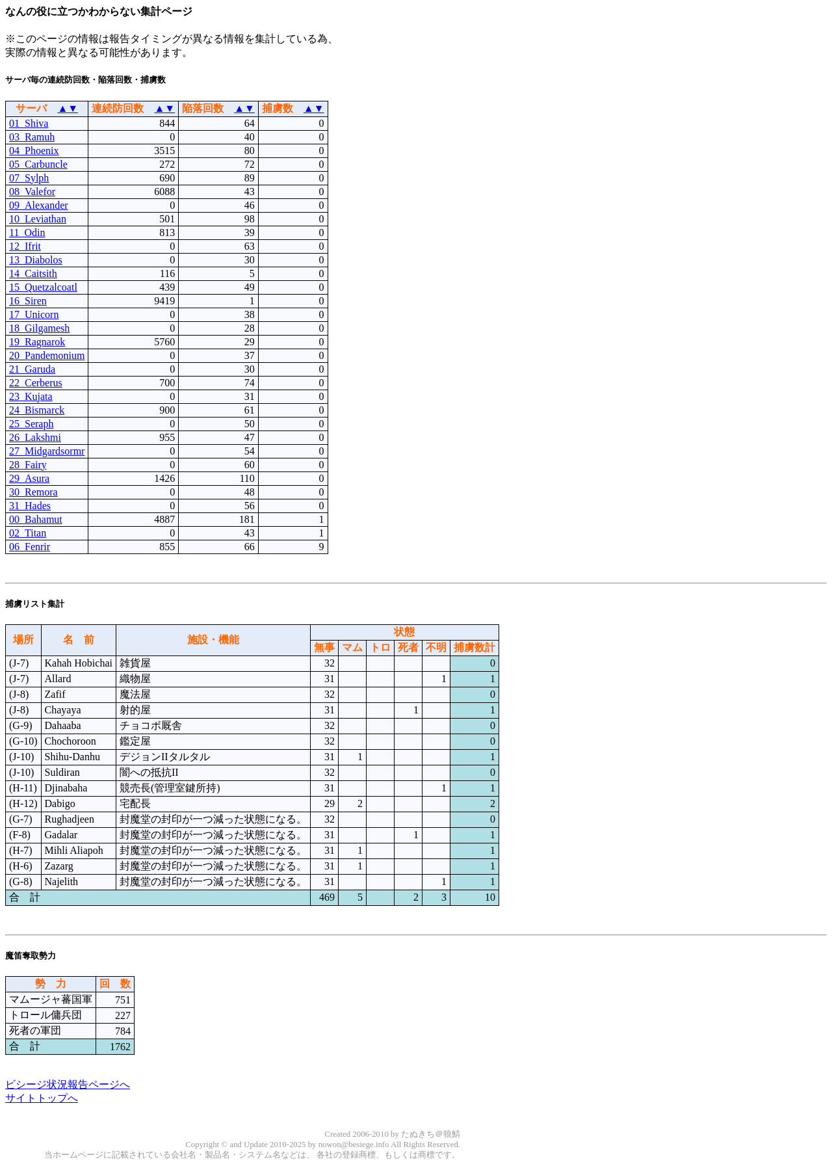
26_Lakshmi (35, 437)
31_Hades (30, 505)
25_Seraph (31, 423)
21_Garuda (32, 369)
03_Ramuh (32, 136)
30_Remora (33, 491)
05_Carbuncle (38, 164)
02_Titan (27, 532)
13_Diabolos (35, 259)
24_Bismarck (36, 410)
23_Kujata (31, 396)
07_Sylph (29, 177)
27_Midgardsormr (46, 451)
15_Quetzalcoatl (43, 287)
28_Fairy (28, 464)
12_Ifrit (25, 246)
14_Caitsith (33, 273)
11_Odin (27, 232)
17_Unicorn (33, 314)
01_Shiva (28, 123)
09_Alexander (38, 205)
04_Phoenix (33, 150)
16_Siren (28, 300)
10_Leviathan (37, 218)
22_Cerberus (35, 382)
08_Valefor (32, 191)
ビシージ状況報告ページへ (67, 1084)
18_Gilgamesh (39, 328)
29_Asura (29, 478)
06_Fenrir (29, 546)
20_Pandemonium (46, 355)
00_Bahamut (35, 519)
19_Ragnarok (37, 341)
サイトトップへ (41, 1098)
